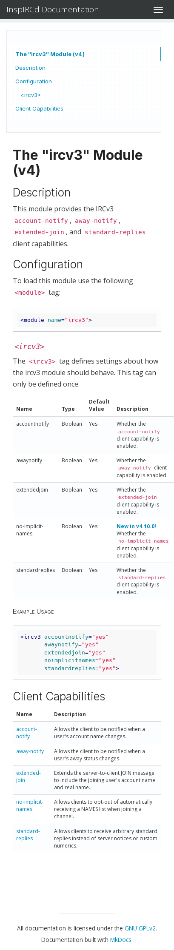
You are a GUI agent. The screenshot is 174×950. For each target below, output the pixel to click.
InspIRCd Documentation (52, 9)
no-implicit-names (29, 805)
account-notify (26, 732)
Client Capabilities (39, 108)
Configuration (33, 81)
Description (30, 67)
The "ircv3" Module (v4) (50, 54)
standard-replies (28, 835)
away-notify (30, 751)
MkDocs (120, 940)
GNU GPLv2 (140, 928)
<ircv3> (30, 94)
